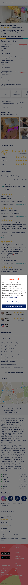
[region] (14, 292)
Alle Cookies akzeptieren (14, 306)
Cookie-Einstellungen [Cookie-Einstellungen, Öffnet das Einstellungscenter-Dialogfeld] (14, 302)
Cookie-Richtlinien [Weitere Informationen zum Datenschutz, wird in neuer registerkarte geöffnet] (11, 297)
